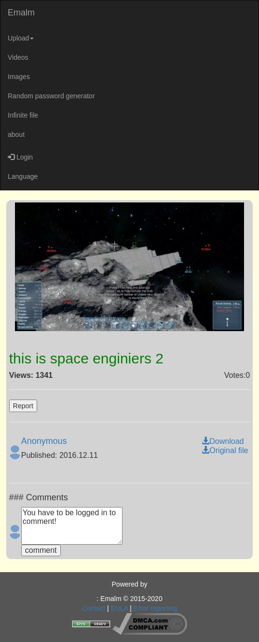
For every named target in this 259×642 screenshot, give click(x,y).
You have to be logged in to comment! (72, 526)
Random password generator (51, 96)
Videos (18, 57)
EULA (119, 608)
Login (20, 157)
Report (23, 406)
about (16, 134)
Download (223, 441)
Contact (93, 608)
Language (23, 176)
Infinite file (23, 115)
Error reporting (155, 608)
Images (19, 76)
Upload (21, 38)
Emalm (21, 12)
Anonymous (44, 441)
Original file (225, 450)
